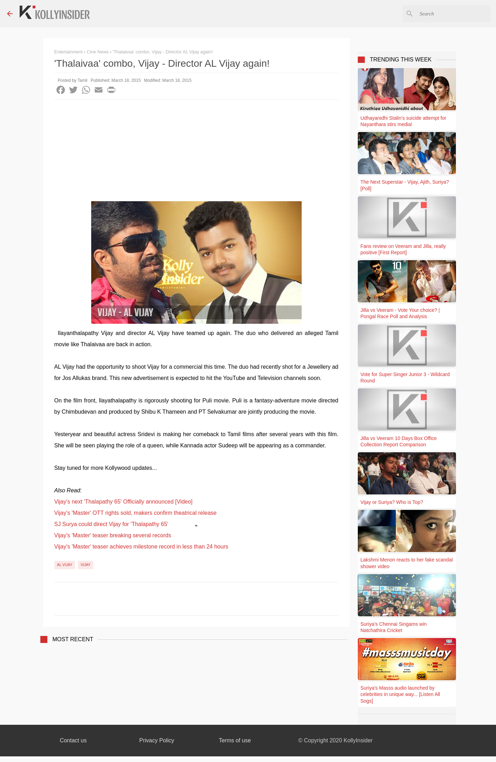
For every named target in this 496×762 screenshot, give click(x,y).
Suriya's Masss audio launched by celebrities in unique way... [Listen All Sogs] (400, 694)
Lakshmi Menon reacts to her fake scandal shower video (407, 563)
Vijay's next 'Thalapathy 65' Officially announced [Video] (123, 502)
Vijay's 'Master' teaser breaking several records (112, 535)
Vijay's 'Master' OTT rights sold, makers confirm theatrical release (135, 513)
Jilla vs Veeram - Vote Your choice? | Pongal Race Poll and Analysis (400, 313)
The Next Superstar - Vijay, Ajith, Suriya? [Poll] (405, 185)
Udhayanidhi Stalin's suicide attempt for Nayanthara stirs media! (404, 121)
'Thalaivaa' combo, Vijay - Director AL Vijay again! (163, 51)
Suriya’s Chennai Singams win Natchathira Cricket (394, 627)
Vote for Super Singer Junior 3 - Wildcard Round (405, 377)
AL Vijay (65, 565)
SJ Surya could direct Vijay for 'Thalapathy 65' (111, 524)
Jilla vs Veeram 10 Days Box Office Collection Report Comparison (399, 441)
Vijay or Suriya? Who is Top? (392, 502)
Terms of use (235, 740)
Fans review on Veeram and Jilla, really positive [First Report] (403, 249)
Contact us (73, 740)
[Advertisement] (196, 152)
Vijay (86, 565)
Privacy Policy (156, 740)
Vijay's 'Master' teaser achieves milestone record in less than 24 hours (141, 547)
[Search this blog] (453, 13)
